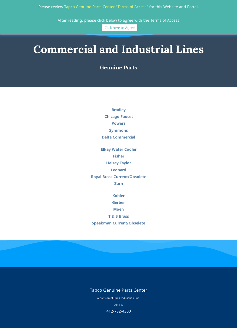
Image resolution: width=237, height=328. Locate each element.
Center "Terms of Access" (125, 6)
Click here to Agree (120, 27)
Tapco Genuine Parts (83, 6)
